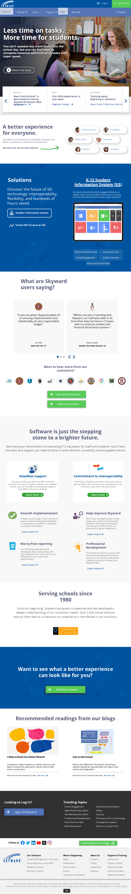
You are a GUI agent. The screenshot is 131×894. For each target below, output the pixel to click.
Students (111, 149)
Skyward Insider (115, 867)
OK (66, 891)
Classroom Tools (111, 252)
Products (9, 12)
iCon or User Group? (83, 757)
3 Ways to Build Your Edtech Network (26, 757)
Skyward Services (35, 867)
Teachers (104, 139)
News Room (69, 863)
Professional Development (77, 818)
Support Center (114, 863)
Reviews (25, 12)
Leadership (95, 867)
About (82, 12)
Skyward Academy (116, 874)
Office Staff (76, 139)
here (55, 886)
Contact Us (112, 859)
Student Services (111, 257)
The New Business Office (76, 814)
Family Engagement (85, 257)
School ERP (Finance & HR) (27, 225)
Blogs (69, 12)
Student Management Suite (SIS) (42, 859)
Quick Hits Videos (115, 871)
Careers (94, 859)
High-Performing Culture (76, 810)
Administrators (86, 130)
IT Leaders (111, 130)
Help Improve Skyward (74, 874)
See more (42, 775)
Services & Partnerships (98, 263)
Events (39, 12)
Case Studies (69, 867)
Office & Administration (85, 252)
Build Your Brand (73, 826)
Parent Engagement (74, 806)
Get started (121, 3)
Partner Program (35, 871)
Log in (102, 3)
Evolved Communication (107, 806)
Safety (99, 810)
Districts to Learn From (107, 826)
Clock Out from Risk (74, 822)
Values (93, 863)
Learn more (33, 494)
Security (100, 814)
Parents (82, 149)
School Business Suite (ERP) (40, 863)
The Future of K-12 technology (110, 818)
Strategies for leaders (106, 822)
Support (55, 12)
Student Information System (28, 213)
